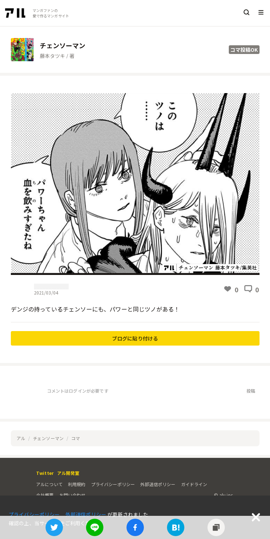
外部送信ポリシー (157, 484)
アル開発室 (68, 473)
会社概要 (45, 495)
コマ (75, 438)
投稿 (251, 391)
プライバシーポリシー (113, 484)
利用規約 (77, 484)
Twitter (44, 473)
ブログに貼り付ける (135, 338)
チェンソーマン (48, 438)
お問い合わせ (72, 495)
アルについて (49, 484)
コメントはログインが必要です (77, 391)
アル (21, 438)
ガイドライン (194, 484)
